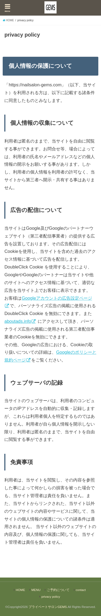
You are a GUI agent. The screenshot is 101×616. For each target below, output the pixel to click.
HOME (20, 590)
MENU (35, 590)
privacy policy (50, 596)
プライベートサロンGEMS (48, 606)
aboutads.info (17, 321)
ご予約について (58, 590)
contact (81, 590)
